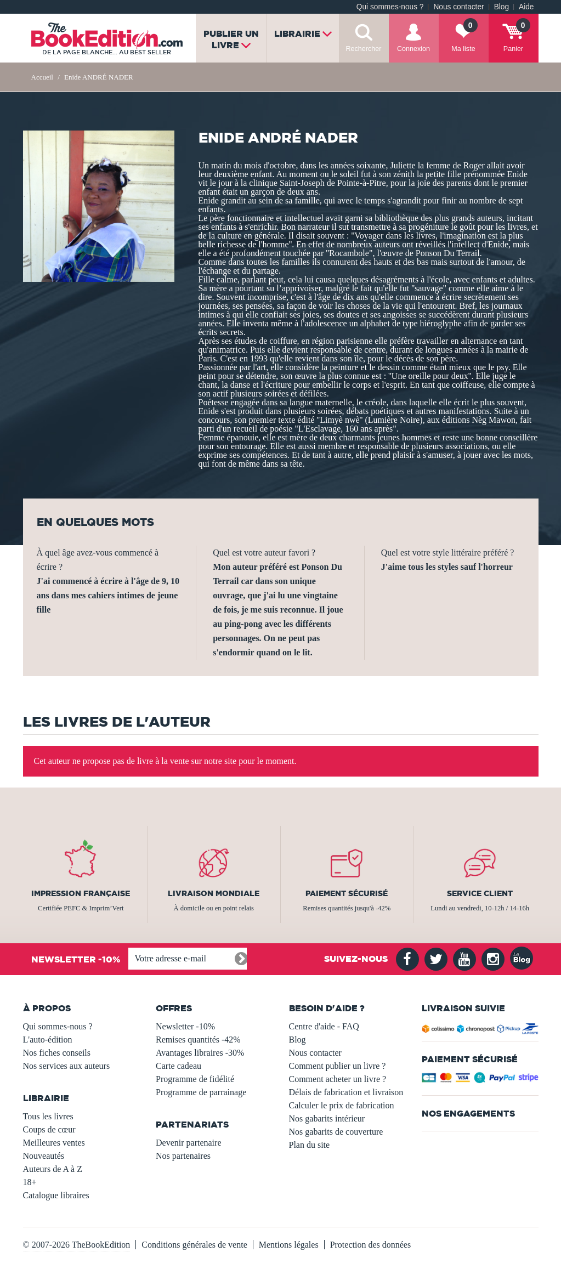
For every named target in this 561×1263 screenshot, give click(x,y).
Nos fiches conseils (57, 1052)
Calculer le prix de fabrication (341, 1105)
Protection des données (370, 1244)
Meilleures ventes (54, 1142)
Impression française (80, 893)
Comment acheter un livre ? (338, 1079)
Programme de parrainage (201, 1092)
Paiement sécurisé (346, 893)
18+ (30, 1182)
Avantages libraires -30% (200, 1052)
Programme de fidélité (195, 1079)
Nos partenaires (183, 1155)
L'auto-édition (47, 1039)
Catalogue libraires (56, 1195)
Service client (480, 893)
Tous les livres (48, 1116)
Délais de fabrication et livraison (346, 1092)
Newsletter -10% (185, 1026)
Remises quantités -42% (198, 1039)
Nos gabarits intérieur (327, 1118)
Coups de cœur (49, 1129)
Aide (526, 7)
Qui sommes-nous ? (390, 7)
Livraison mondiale (213, 893)
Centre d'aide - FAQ (324, 1026)
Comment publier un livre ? (337, 1066)
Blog (501, 7)
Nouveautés (44, 1155)
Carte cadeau (178, 1066)
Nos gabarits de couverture (336, 1131)
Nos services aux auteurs (66, 1066)
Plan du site (309, 1144)
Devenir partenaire (188, 1142)
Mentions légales (289, 1244)
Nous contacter (458, 7)
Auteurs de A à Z (52, 1169)
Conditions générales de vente (194, 1244)
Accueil (42, 77)
